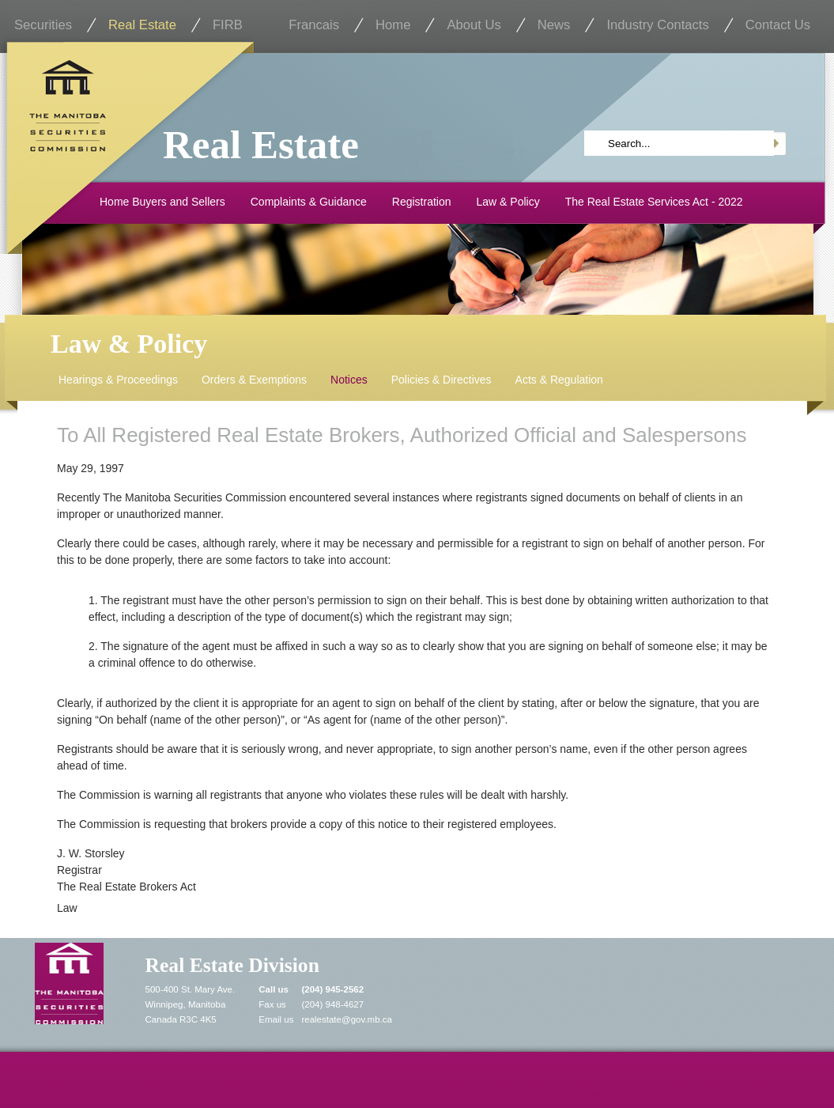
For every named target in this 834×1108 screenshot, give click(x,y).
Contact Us (777, 24)
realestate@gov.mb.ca (346, 1019)
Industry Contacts (657, 24)
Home (392, 24)
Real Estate (142, 24)
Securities (43, 24)
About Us (473, 24)
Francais (314, 24)
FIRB (228, 24)
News (554, 24)
